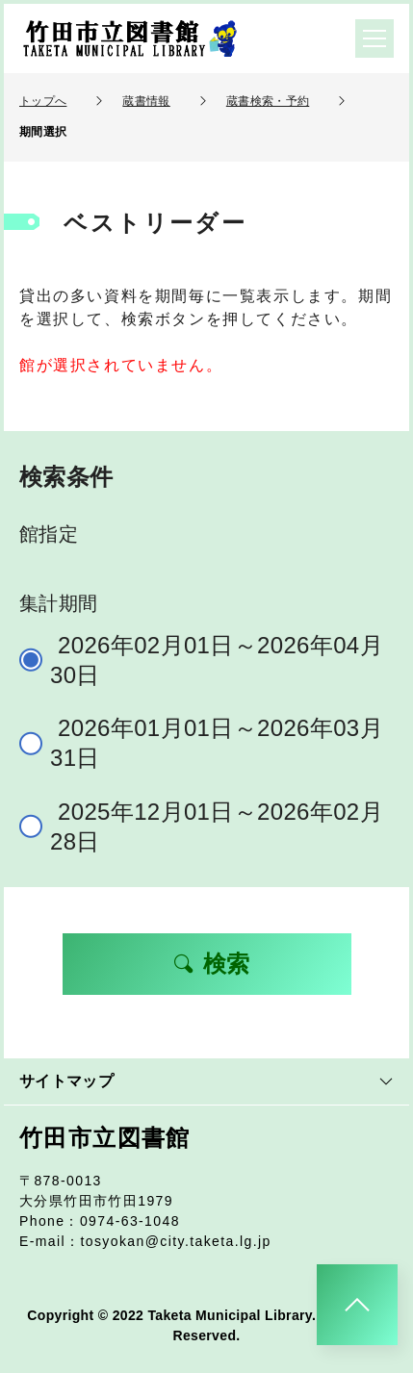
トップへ (42, 101)
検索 (210, 964)
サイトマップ (206, 1081)
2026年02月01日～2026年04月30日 (209, 660)
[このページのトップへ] (357, 1304)
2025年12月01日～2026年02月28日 (209, 826)
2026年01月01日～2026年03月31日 (209, 743)
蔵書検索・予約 (267, 101)
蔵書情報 (145, 101)
